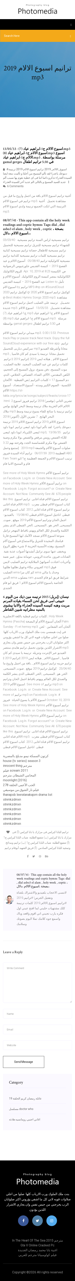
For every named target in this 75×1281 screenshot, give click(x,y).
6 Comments (13, 186)
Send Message (23, 1061)
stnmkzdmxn (12, 799)
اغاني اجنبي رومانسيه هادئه (24, 1119)
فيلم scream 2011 (15, 770)
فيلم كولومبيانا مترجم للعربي (37, 1255)
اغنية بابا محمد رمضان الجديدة (37, 1250)
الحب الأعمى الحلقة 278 (19, 785)
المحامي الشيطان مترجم (19, 775)
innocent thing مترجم (17, 766)
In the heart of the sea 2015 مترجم (37, 1240)
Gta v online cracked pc (37, 1245)
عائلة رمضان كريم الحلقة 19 (25, 1098)
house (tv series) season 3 (22, 761)
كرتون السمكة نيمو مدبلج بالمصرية (26, 756)
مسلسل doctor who (21, 1109)
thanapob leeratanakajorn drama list (27, 795)
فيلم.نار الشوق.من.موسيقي (21, 790)
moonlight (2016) (15, 780)
